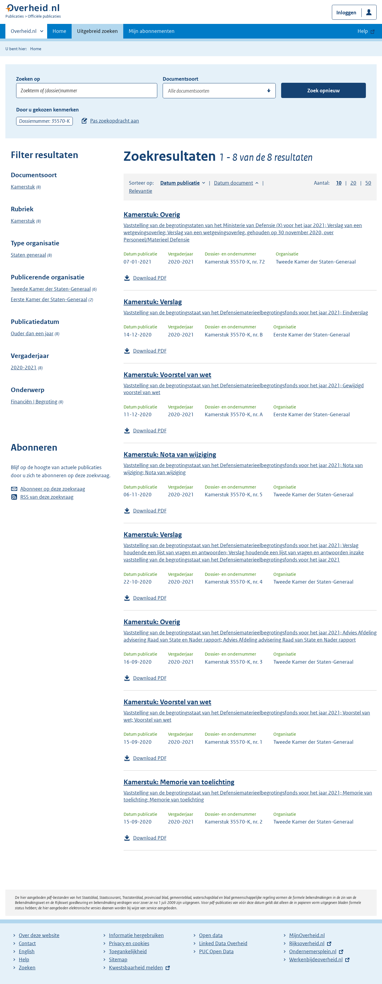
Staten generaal (28, 255)
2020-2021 (24, 367)
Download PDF (150, 278)
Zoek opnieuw (323, 90)
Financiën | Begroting (34, 401)
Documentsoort (180, 79)
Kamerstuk (23, 186)
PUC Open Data (216, 951)
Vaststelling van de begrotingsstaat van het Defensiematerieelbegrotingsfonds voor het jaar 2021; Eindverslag (246, 312)
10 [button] (338, 183)
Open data (211, 935)
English (27, 951)
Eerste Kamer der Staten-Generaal (49, 299)
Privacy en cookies (129, 943)
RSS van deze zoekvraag (46, 497)
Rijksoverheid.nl (306, 943)
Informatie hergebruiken (136, 935)
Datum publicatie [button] (180, 183)
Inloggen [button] (346, 12)
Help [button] (363, 31)
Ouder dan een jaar (32, 333)
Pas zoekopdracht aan (114, 120)
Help (24, 959)
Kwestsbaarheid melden (136, 967)
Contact (27, 943)
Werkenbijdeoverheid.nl (316, 959)
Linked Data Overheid (223, 943)
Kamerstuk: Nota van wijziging (170, 455)
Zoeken (27, 967)
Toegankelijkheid (128, 951)
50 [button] (368, 183)
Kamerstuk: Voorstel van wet (167, 375)
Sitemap (118, 959)
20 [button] (353, 183)
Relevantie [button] (140, 191)
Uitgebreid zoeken (97, 31)
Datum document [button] (233, 183)
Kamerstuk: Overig (152, 215)
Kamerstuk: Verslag (153, 302)
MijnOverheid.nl (307, 935)
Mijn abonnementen (152, 31)
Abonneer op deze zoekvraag (52, 489)
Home (59, 31)
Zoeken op (28, 79)
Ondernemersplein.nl (312, 951)
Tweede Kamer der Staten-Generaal (51, 289)
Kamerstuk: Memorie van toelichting (179, 782)
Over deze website (39, 935)
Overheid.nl (23, 33)
